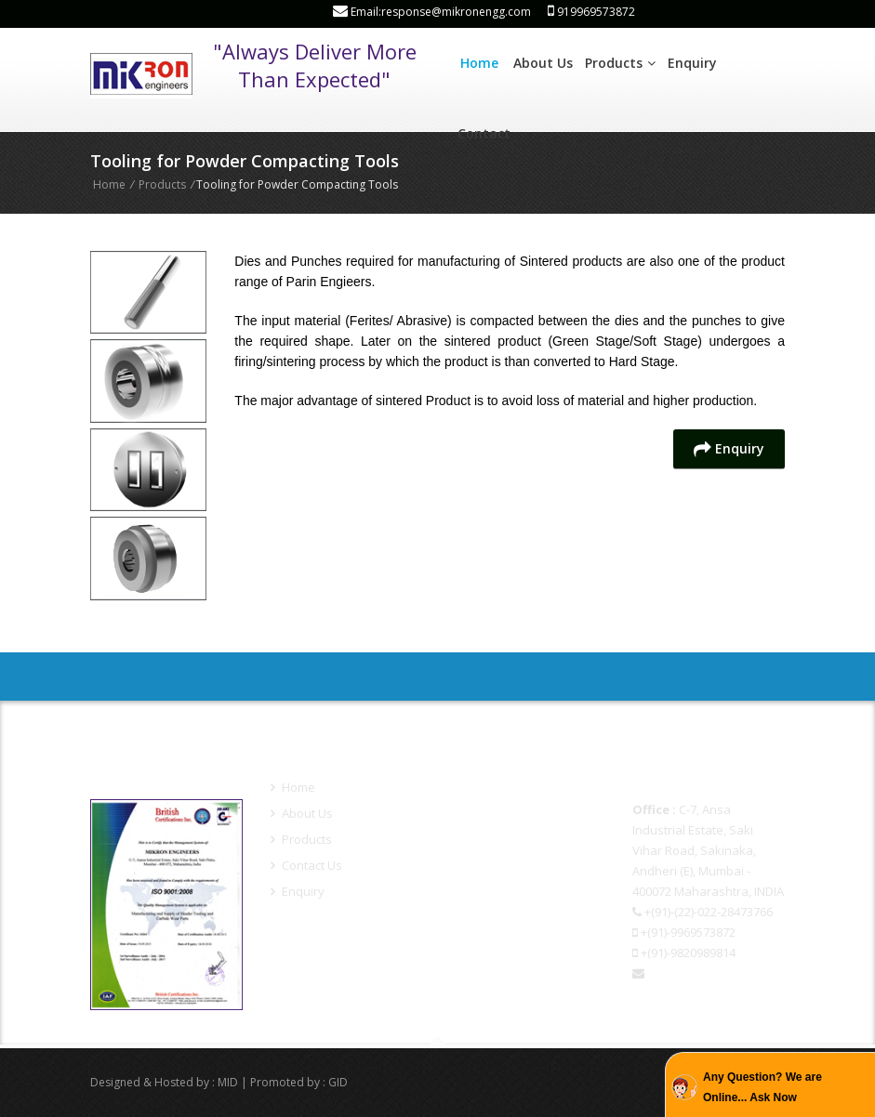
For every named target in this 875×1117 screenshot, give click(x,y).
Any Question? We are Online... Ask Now (762, 1087)
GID (338, 1082)
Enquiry (692, 63)
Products (620, 63)
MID (228, 1082)
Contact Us (306, 865)
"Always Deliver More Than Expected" (315, 65)
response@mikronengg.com (711, 993)
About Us (543, 63)
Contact (483, 133)
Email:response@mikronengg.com (432, 12)
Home (479, 63)
